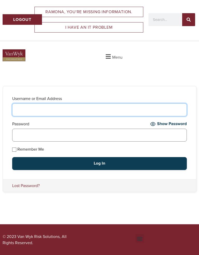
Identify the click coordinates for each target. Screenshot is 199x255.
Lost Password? (26, 186)
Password (20, 124)
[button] (113, 56)
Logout (22, 19)
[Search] (188, 19)
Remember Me (28, 149)
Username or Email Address (37, 99)
